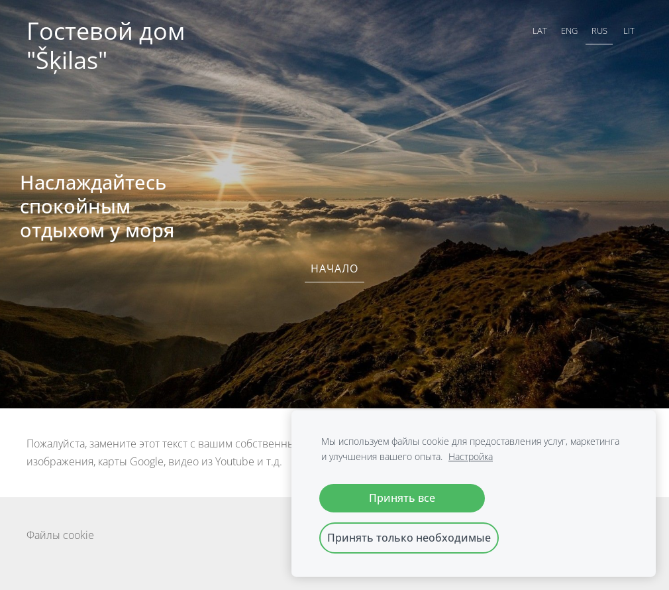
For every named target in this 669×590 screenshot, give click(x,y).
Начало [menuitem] (334, 268)
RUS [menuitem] (599, 30)
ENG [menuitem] (569, 30)
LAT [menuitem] (540, 30)
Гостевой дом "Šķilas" (108, 45)
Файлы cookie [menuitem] (60, 535)
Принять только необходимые (409, 537)
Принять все (402, 498)
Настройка (470, 456)
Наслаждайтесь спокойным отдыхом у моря (97, 206)
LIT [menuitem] (629, 30)
